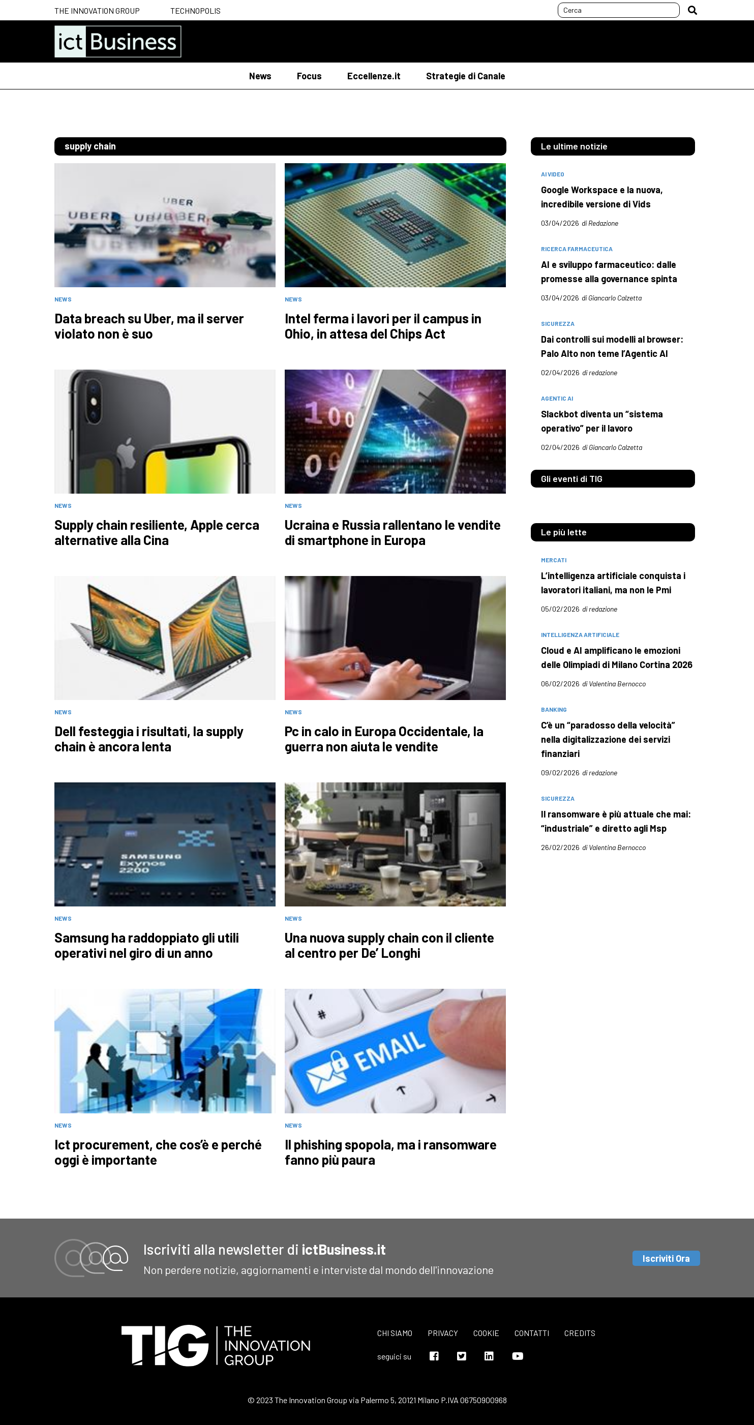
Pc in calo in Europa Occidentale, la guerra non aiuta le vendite (384, 738)
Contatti (532, 1333)
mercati (553, 559)
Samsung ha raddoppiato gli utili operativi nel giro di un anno (146, 945)
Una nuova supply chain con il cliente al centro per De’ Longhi (389, 945)
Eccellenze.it (374, 75)
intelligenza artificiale (580, 634)
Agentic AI (557, 398)
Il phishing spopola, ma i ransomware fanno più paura (391, 1152)
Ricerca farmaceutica (577, 248)
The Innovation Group (97, 10)
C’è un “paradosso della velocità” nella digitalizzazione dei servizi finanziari (608, 739)
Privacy (443, 1333)
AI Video (552, 173)
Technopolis (195, 10)
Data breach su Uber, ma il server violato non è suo (149, 326)
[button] (692, 10)
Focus (309, 75)
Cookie (486, 1333)
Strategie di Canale (465, 75)
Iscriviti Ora (666, 1258)
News (260, 75)
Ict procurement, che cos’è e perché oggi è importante (158, 1152)
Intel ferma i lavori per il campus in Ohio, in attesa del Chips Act (383, 326)
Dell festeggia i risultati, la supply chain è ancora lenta (149, 738)
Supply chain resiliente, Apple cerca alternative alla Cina (156, 532)
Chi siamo (394, 1333)
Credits (579, 1333)
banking (554, 709)
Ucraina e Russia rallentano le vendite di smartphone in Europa (393, 532)
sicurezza (558, 323)
